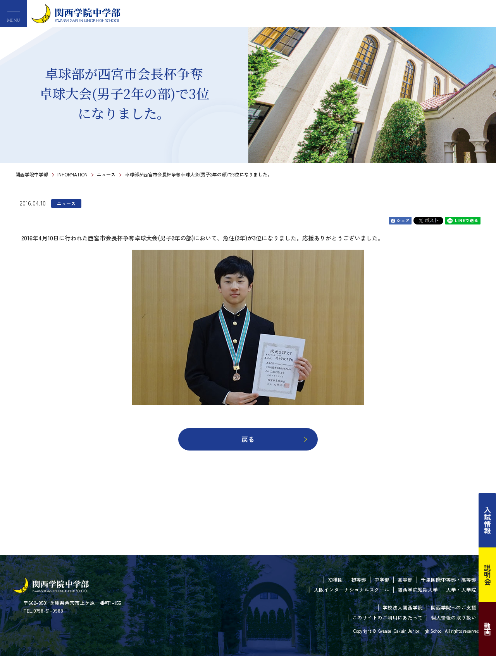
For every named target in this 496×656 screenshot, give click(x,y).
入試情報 (487, 520)
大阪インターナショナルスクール (351, 589)
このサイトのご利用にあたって (387, 617)
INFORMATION (72, 174)
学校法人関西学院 (402, 607)
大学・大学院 (461, 589)
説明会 (487, 574)
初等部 (358, 579)
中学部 (381, 579)
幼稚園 (335, 579)
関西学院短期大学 (418, 589)
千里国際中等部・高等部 (448, 579)
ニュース (106, 174)
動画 (487, 629)
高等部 (405, 579)
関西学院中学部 (32, 174)
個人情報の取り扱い (453, 617)
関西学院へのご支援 (453, 607)
